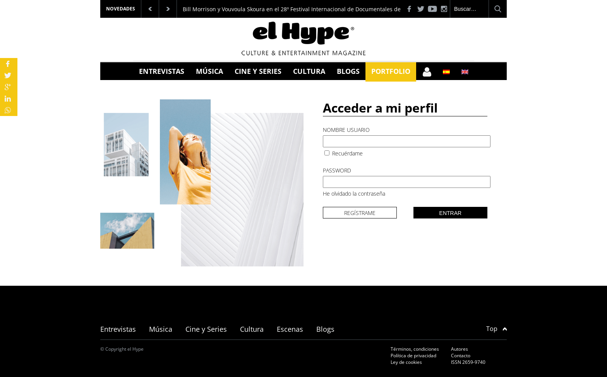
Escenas (290, 329)
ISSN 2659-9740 (468, 362)
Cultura (309, 71)
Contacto (460, 355)
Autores (459, 349)
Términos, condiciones (415, 349)
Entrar (450, 213)
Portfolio (390, 71)
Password (337, 170)
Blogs (348, 71)
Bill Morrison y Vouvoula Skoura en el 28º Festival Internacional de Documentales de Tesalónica (306, 9)
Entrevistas (161, 71)
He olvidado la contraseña (354, 193)
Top (496, 328)
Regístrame (360, 213)
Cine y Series (258, 71)
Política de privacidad (413, 355)
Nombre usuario (346, 129)
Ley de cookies (406, 362)
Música (209, 71)
